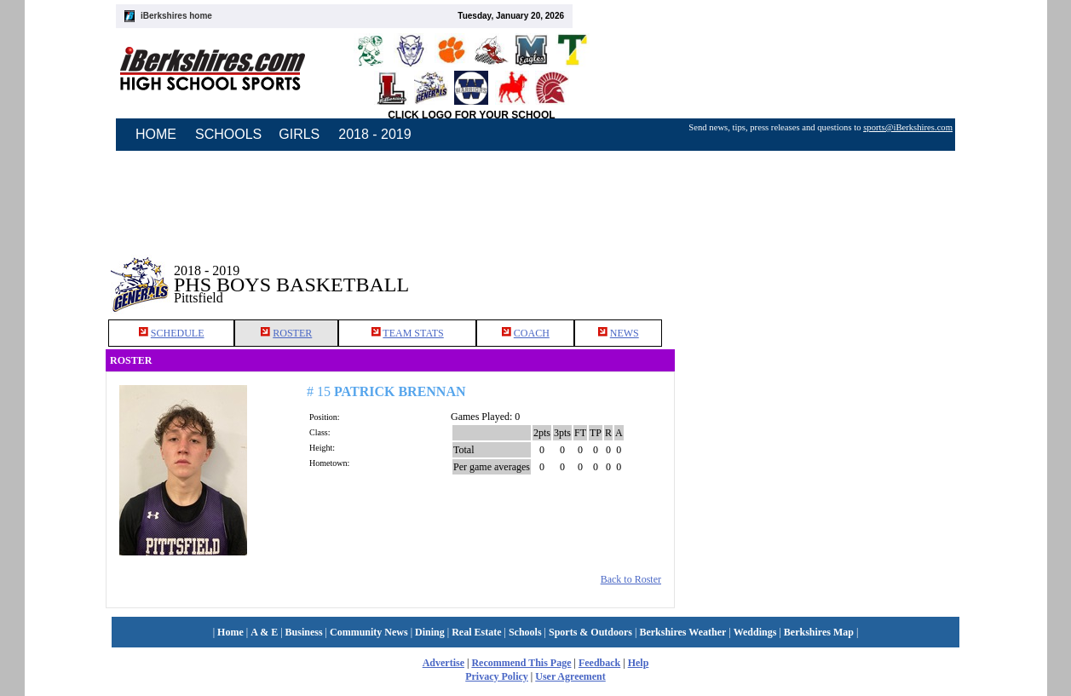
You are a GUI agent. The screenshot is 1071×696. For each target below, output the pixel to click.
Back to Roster (631, 579)
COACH (532, 333)
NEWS (624, 333)
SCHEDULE (177, 333)
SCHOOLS (228, 134)
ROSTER (292, 333)
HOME (155, 134)
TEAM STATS (413, 333)
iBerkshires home (176, 15)
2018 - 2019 (374, 134)
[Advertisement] (820, 271)
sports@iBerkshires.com (908, 127)
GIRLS (299, 134)
